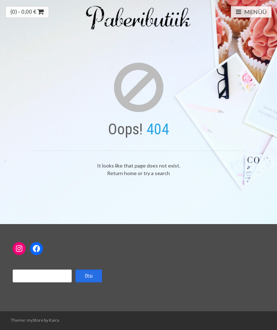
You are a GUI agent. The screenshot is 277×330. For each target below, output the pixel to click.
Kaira (54, 320)
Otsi (89, 276)
